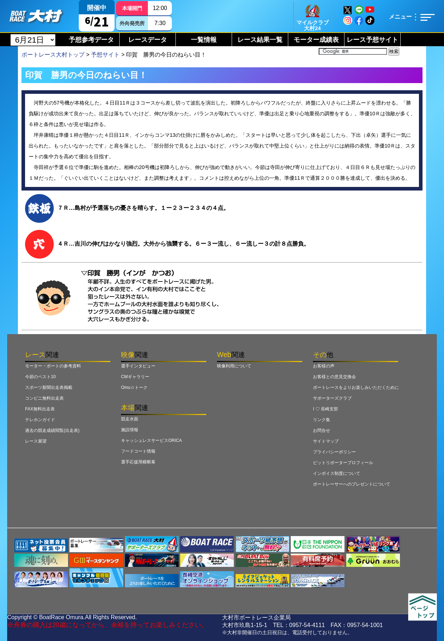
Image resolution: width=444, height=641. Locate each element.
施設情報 (129, 429)
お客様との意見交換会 (334, 376)
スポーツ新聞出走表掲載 (48, 387)
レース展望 (36, 441)
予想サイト (105, 55)
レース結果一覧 (260, 39)
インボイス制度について (336, 473)
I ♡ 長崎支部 (325, 408)
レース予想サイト (372, 39)
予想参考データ (91, 39)
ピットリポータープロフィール (343, 462)
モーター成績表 (316, 39)
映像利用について (234, 365)
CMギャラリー (135, 376)
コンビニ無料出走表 (44, 398)
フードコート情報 (138, 451)
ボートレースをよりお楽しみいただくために (356, 387)
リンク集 (321, 419)
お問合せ (321, 430)
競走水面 (129, 418)
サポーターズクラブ (332, 398)
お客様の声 (323, 365)
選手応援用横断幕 (138, 461)
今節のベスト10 (40, 376)
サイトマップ (326, 441)
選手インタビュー (138, 365)
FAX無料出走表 (40, 408)
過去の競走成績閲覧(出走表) (52, 430)
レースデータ (147, 39)
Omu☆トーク (134, 387)
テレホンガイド (40, 419)
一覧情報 (204, 39)
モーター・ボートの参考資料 (53, 365)
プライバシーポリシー (334, 451)
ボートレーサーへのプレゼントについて (351, 484)
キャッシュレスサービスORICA (151, 440)
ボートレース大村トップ (53, 55)
